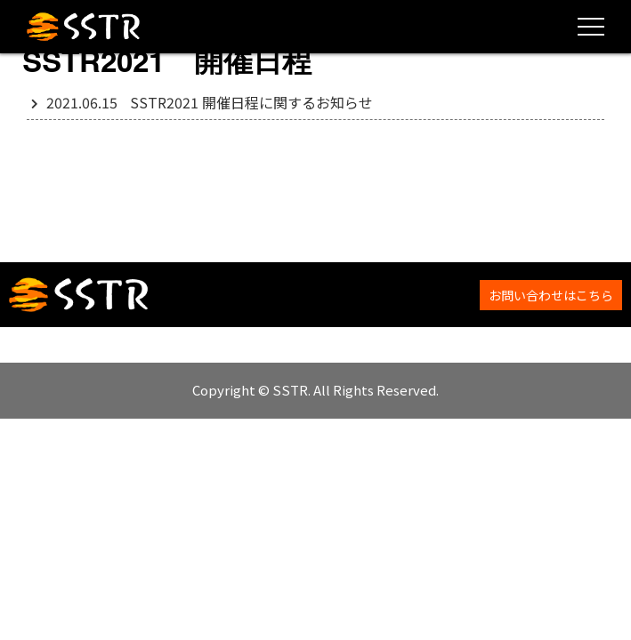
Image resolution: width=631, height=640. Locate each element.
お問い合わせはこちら (551, 295)
